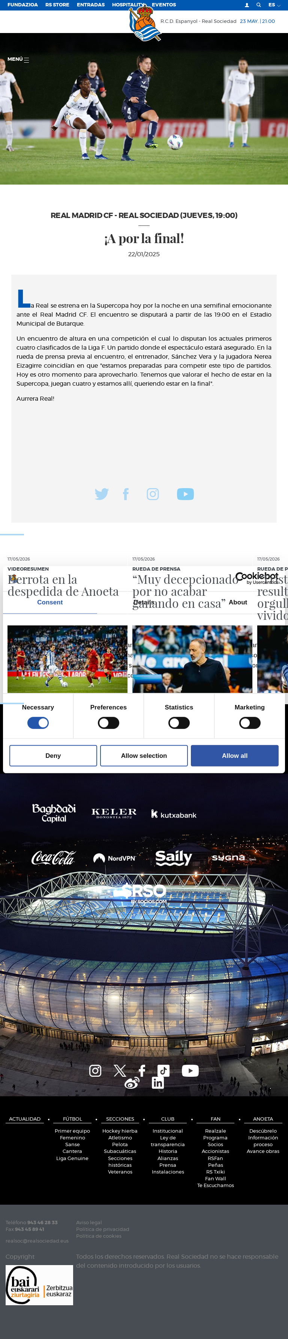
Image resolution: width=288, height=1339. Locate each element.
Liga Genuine (72, 1158)
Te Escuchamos (215, 1185)
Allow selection (144, 755)
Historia (168, 1151)
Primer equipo (72, 1131)
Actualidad (24, 1119)
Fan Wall (215, 1179)
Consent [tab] (50, 602)
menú (18, 60)
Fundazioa (23, 5)
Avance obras (263, 1151)
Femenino (72, 1138)
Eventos (164, 5)
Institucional (168, 1131)
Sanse (72, 1144)
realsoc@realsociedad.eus (37, 1241)
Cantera (72, 1151)
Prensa (167, 1165)
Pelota (120, 1144)
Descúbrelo (263, 1131)
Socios (215, 1144)
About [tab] (238, 602)
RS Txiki (215, 1172)
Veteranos (120, 1172)
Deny (53, 755)
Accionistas (215, 1151)
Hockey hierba (120, 1131)
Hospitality (128, 5)
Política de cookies (99, 1236)
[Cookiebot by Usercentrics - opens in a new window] (246, 578)
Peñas (215, 1165)
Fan (215, 1119)
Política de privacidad (102, 1229)
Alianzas (168, 1158)
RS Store (57, 5)
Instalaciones (168, 1172)
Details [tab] (144, 602)
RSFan (215, 1158)
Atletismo (120, 1138)
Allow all (235, 755)
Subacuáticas (120, 1151)
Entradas (91, 5)
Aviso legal (89, 1222)
